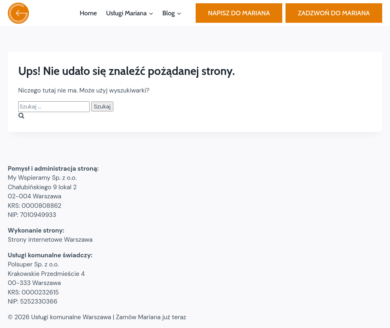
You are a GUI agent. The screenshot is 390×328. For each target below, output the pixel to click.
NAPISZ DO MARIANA (239, 13)
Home (88, 13)
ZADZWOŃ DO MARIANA (334, 13)
